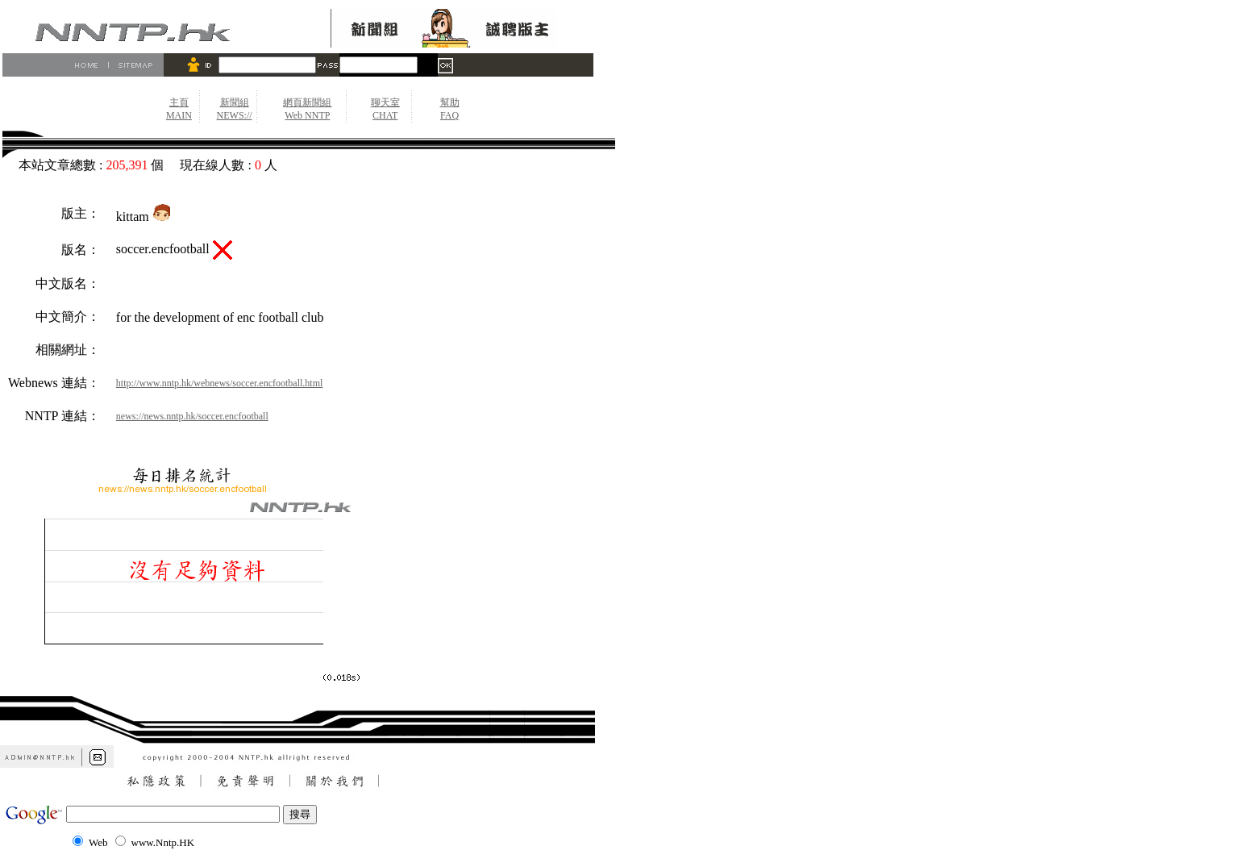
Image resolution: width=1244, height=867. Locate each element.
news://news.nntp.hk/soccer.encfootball (192, 416)
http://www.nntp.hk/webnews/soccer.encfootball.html (219, 383)
